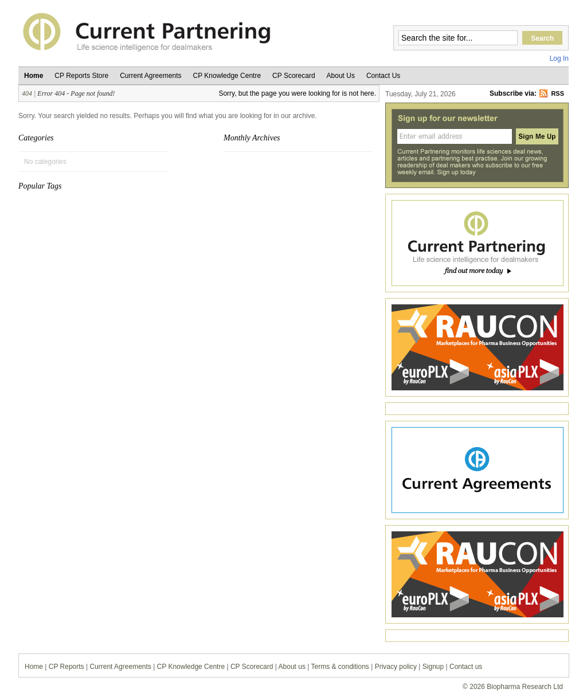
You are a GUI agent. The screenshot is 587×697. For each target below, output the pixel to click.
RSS (557, 93)
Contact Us (383, 76)
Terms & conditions (340, 667)
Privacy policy (396, 667)
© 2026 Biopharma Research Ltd (513, 687)
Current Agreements (150, 76)
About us (292, 667)
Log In (559, 58)
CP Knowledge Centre (227, 76)
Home (33, 76)
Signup (433, 667)
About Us (341, 76)
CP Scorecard (293, 76)
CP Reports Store (81, 76)
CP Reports (66, 667)
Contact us (465, 667)
